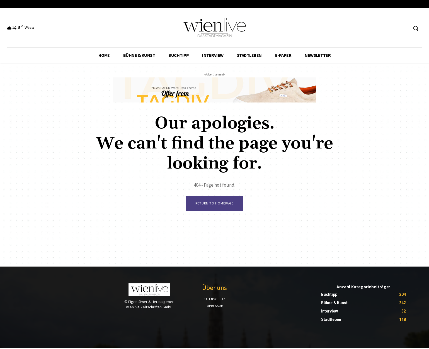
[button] (415, 28)
